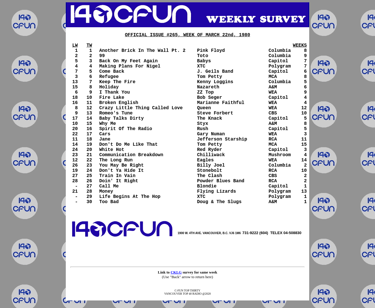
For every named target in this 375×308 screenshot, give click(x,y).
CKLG (176, 272)
